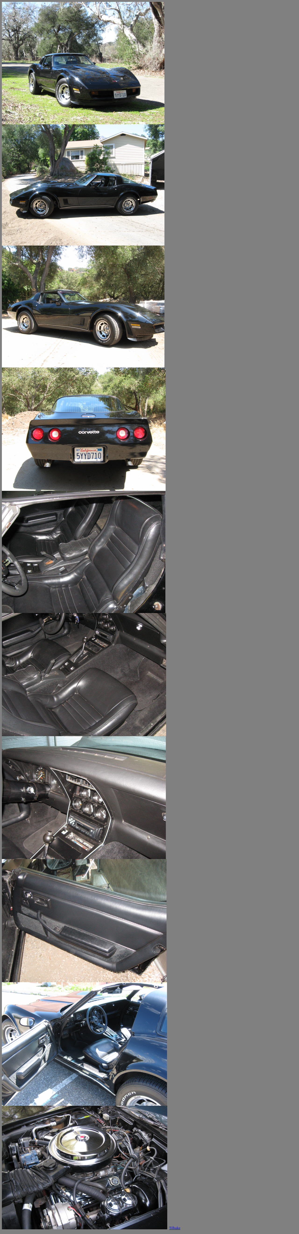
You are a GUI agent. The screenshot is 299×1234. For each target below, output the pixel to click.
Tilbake (174, 1228)
